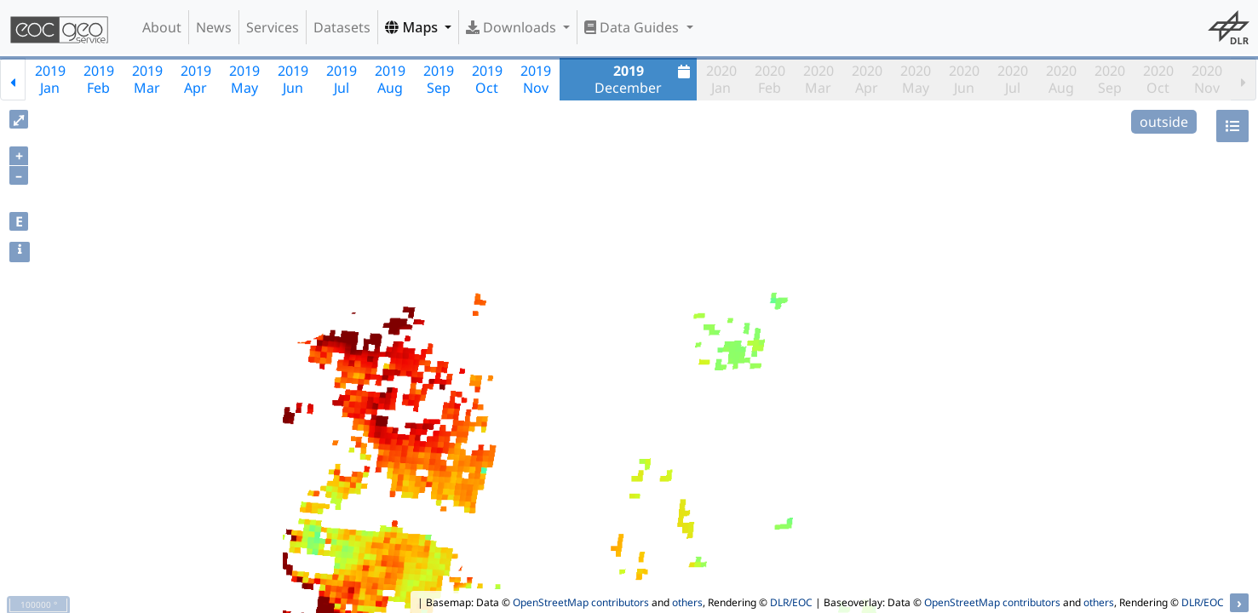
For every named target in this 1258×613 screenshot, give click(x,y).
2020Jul (1012, 79)
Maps (413, 27)
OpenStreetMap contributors (581, 602)
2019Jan (50, 79)
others (687, 602)
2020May (915, 79)
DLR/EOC (791, 602)
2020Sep (1109, 79)
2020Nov (1207, 79)
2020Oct (1158, 79)
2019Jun (293, 79)
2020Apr (867, 79)
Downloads (513, 27)
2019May (244, 79)
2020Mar (818, 79)
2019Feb (98, 79)
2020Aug (1061, 79)
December (644, 79)
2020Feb (770, 79)
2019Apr (196, 79)
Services (272, 27)
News (214, 27)
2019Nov (535, 79)
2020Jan (721, 79)
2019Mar (147, 79)
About (161, 27)
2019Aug (390, 79)
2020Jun (964, 79)
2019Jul (341, 79)
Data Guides (633, 27)
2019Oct (487, 79)
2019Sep (438, 79)
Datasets (342, 27)
